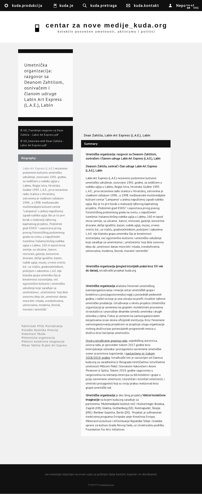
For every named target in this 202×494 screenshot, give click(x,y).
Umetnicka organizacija (39, 337)
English (196, 8)
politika (41, 330)
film (41, 326)
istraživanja (55, 326)
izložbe (28, 330)
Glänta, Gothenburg (115, 408)
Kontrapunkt (143, 408)
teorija (53, 330)
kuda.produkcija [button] (27, 5)
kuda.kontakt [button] (146, 5)
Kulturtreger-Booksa (150, 404)
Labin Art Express (55, 345)
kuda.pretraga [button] (103, 5)
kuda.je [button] (66, 5)
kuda (42, 334)
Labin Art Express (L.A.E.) (38, 168)
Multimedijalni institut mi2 (118, 404)
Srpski (188, 8)
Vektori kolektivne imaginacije (44, 341)
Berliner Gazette (104, 412)
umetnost (29, 334)
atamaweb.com (107, 484)
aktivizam (29, 326)
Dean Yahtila (31, 345)
